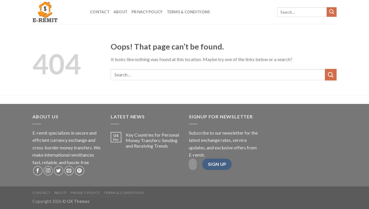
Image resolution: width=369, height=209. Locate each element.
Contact (99, 12)
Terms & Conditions (188, 12)
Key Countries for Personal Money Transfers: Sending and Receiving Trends (152, 140)
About (120, 12)
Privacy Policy (147, 12)
